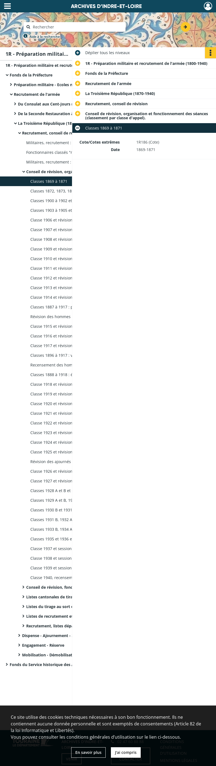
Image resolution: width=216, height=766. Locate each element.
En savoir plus (88, 752)
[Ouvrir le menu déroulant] (7, 6)
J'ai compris (126, 752)
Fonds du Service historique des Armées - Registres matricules (65, 664)
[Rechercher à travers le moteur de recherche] (77, 27)
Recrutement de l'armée (37, 94)
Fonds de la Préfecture (31, 75)
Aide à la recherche (45, 36)
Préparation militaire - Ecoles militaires (51, 84)
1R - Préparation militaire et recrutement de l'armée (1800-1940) (61, 65)
